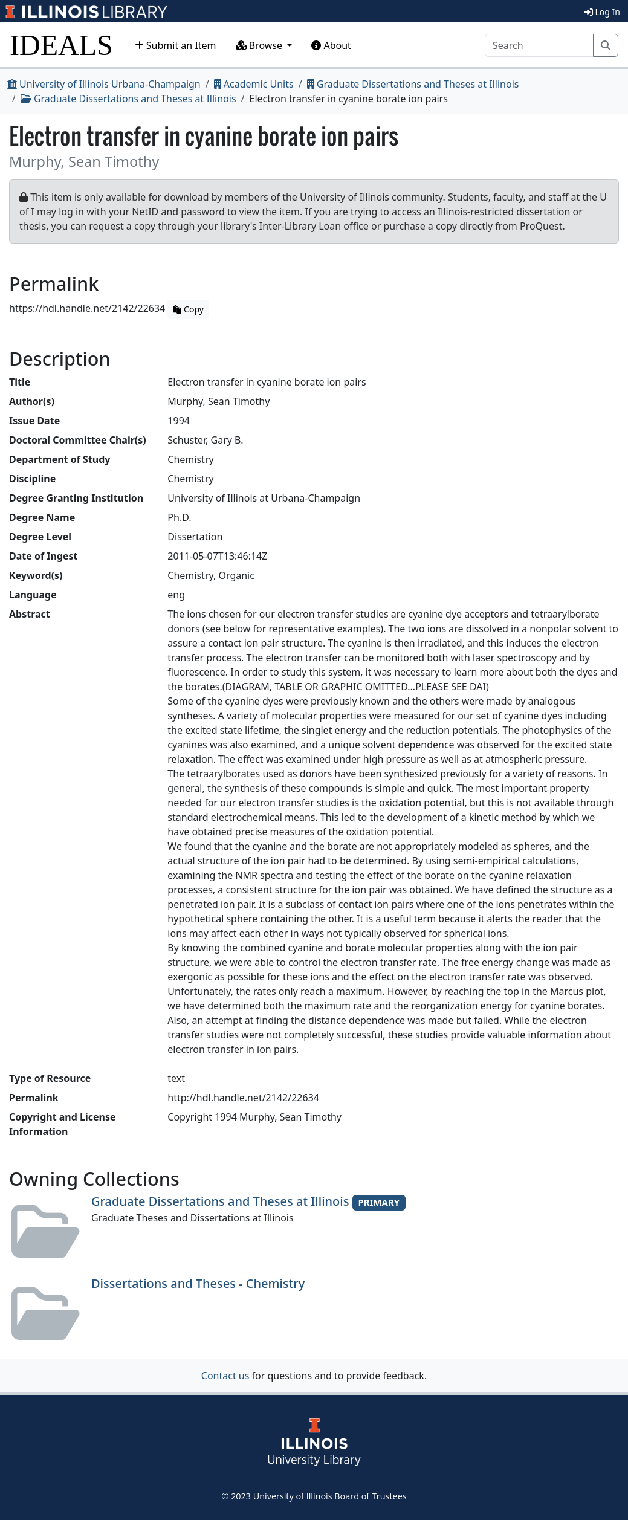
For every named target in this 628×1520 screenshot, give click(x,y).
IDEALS (61, 45)
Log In (602, 12)
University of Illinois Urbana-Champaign (104, 84)
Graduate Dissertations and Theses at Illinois (413, 84)
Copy (188, 309)
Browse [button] (260, 45)
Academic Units (254, 84)
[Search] (539, 45)
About (331, 45)
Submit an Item (175, 45)
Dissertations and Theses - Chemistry (198, 1283)
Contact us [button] (225, 1375)
